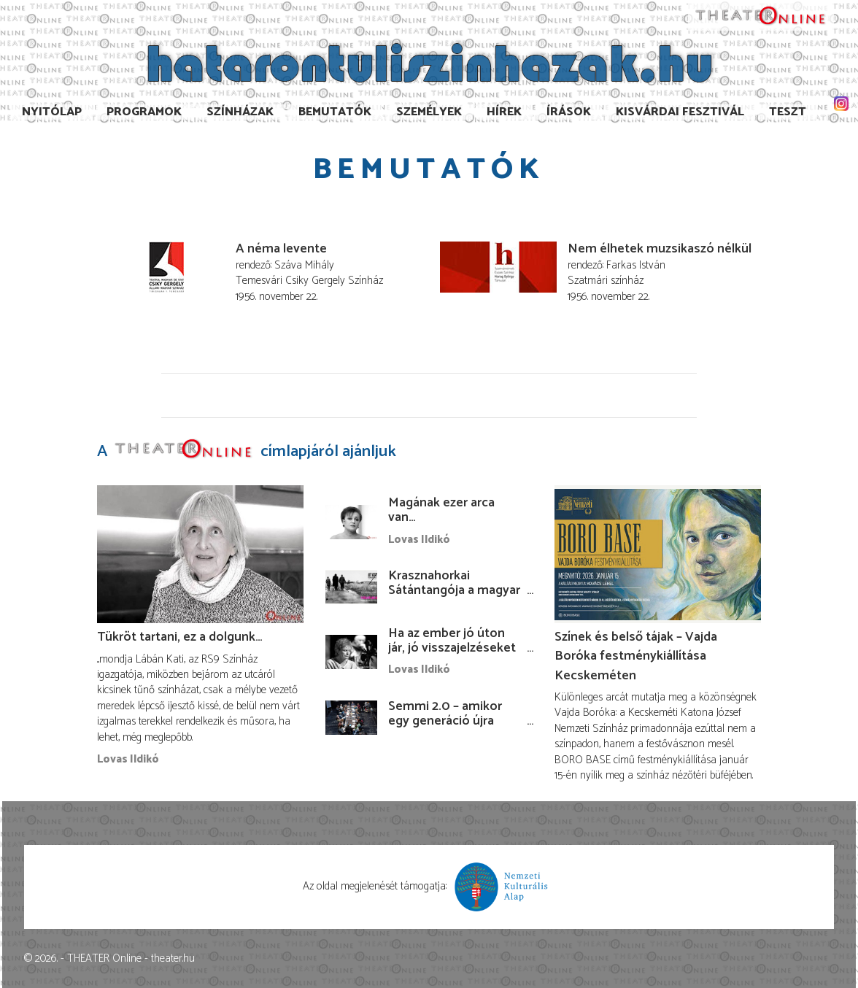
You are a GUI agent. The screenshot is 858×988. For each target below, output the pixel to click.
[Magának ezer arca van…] (351, 522)
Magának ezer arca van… (441, 510)
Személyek (429, 112)
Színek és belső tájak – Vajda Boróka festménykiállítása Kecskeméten (635, 656)
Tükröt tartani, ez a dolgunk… (180, 637)
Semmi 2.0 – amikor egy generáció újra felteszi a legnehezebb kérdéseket (453, 727)
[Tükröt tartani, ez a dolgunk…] (200, 554)
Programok (144, 112)
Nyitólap (52, 112)
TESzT (787, 112)
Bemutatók (334, 112)
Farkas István (635, 265)
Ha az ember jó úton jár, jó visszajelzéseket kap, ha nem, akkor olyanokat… (452, 654)
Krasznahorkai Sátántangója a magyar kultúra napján (454, 590)
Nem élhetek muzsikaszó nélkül (659, 249)
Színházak (240, 112)
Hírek (504, 112)
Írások (568, 112)
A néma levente (281, 249)
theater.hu (173, 958)
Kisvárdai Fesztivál (680, 112)
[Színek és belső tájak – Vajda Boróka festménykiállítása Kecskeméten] (657, 554)
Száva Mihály (304, 265)
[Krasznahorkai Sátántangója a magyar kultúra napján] (351, 587)
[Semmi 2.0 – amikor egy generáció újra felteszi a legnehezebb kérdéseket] (351, 718)
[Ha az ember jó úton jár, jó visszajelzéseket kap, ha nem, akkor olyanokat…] (351, 652)
